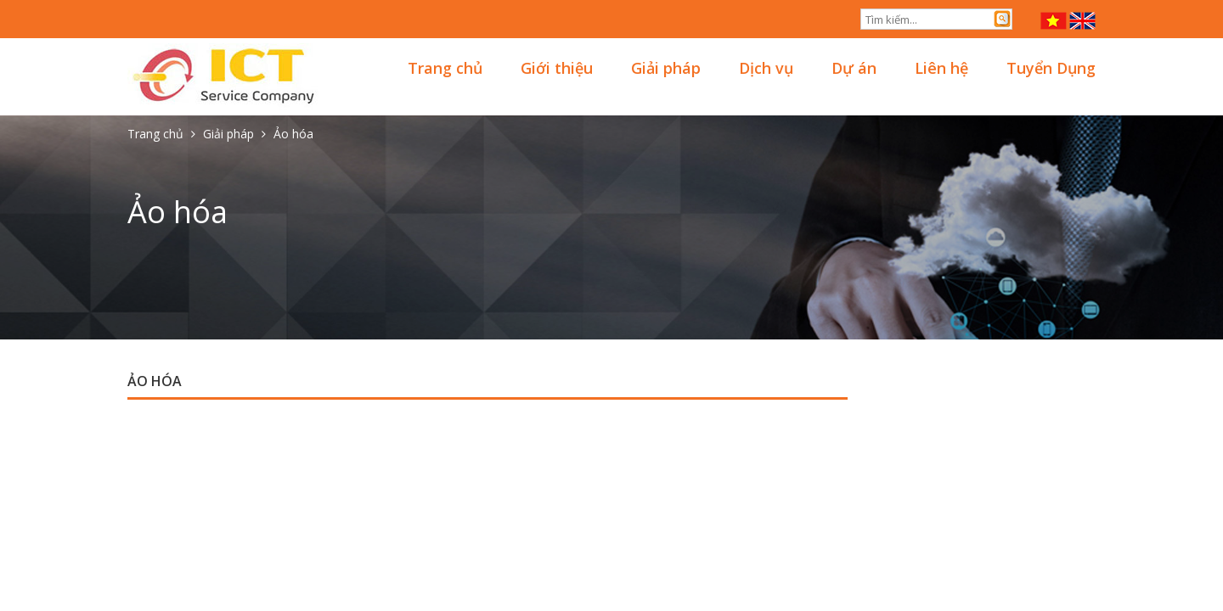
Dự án (853, 68)
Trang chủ (445, 68)
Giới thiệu (557, 68)
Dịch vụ (766, 68)
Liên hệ (941, 68)
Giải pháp (666, 68)
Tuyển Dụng (1051, 68)
